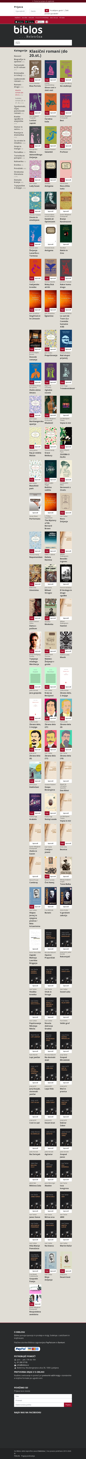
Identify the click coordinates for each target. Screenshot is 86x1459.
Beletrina (41, 1451)
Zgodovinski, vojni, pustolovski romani (20, 109)
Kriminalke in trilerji (19, 74)
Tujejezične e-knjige (20, 186)
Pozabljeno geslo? (56, 10)
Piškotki (17, 1456)
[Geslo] (35, 11)
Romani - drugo (18, 85)
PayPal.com (50, 1342)
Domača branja (18, 181)
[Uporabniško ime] (20, 11)
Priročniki (20, 168)
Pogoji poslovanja (28, 1456)
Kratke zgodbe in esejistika (18, 120)
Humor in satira (18, 128)
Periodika (19, 152)
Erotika (18, 165)
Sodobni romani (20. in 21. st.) (20, 100)
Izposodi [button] (37, 80)
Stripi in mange (18, 147)
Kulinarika (20, 161)
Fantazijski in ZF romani (19, 67)
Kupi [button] (31, 80)
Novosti (17, 56)
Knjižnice (18, 17)
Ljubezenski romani (19, 80)
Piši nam (62, 17)
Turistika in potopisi (19, 156)
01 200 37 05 (22, 1362)
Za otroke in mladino (19, 141)
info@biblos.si (23, 1365)
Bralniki (31, 17)
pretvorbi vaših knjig (51, 1375)
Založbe (24, 17)
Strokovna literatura (18, 174)
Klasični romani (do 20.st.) (19, 92)
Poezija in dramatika (19, 134)
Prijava (67, 1405)
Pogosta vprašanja (42, 17)
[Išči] (43, 42)
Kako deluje (54, 17)
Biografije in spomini (19, 60)
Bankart (61, 1342)
